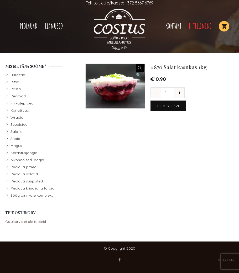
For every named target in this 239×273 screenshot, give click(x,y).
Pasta (16, 89)
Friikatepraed (22, 103)
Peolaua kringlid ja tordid (32, 188)
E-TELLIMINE (200, 26)
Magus (16, 145)
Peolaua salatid (24, 174)
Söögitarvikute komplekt (32, 195)
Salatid (17, 131)
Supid (15, 138)
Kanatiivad (20, 110)
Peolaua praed (24, 167)
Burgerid (18, 74)
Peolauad (29, 26)
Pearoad (18, 96)
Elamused (54, 26)
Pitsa (15, 82)
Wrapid (17, 117)
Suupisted (19, 124)
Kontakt (173, 26)
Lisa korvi (168, 105)
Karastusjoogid (24, 152)
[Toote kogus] (167, 92)
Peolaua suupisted (27, 181)
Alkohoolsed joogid (27, 160)
